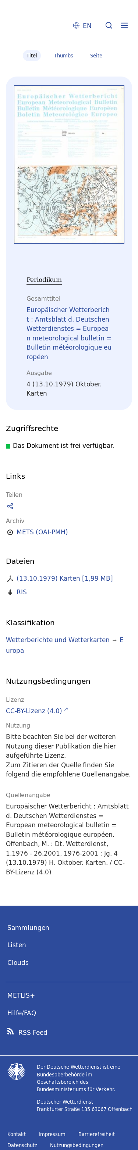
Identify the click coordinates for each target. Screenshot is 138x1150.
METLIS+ (21, 995)
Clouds (18, 962)
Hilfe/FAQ (21, 1013)
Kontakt (16, 1134)
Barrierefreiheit (96, 1134)
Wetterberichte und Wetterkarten (58, 639)
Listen (16, 945)
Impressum (52, 1134)
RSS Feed (32, 1032)
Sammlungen (28, 927)
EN (87, 25)
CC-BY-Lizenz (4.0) (34, 710)
